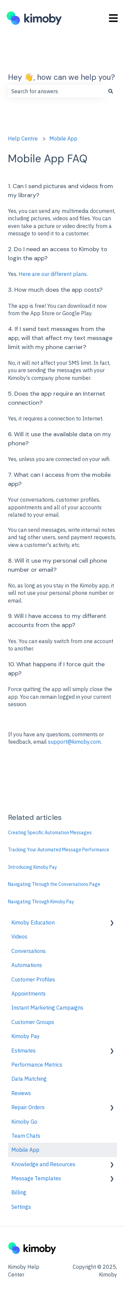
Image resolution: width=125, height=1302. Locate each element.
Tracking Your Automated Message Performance (58, 850)
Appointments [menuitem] (28, 993)
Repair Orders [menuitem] (28, 1107)
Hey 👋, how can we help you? (61, 77)
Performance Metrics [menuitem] (36, 1064)
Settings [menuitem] (21, 1206)
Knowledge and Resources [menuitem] (43, 1164)
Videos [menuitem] (19, 936)
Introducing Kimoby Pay (32, 867)
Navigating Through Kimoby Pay (41, 902)
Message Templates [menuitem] (36, 1178)
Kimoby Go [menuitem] (24, 1121)
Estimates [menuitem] (23, 1050)
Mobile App (63, 138)
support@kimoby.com (74, 741)
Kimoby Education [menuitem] (33, 922)
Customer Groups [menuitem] (32, 1022)
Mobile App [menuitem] (25, 1149)
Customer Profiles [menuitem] (33, 979)
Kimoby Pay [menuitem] (25, 1036)
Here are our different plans (53, 274)
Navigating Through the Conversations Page (54, 884)
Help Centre (23, 138)
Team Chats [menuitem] (25, 1135)
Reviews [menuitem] (21, 1093)
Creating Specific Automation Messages (50, 833)
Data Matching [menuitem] (29, 1078)
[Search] (110, 91)
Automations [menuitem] (26, 965)
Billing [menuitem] (18, 1192)
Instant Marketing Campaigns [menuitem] (47, 1007)
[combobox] (56, 91)
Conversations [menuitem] (28, 951)
